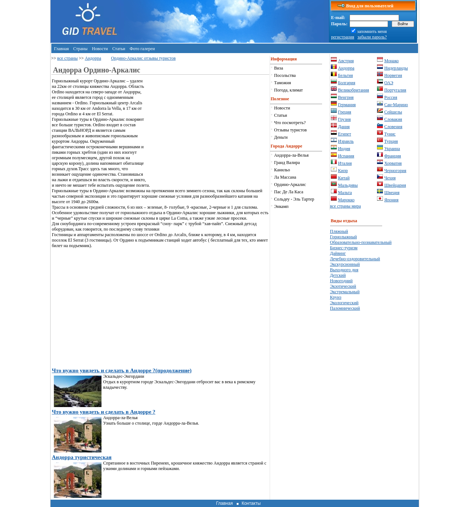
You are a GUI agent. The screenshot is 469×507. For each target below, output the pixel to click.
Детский (338, 275)
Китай (344, 177)
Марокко (346, 199)
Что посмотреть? (290, 122)
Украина (392, 148)
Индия (344, 148)
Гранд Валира (287, 162)
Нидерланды (396, 68)
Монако (391, 60)
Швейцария (395, 185)
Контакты (251, 503)
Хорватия (393, 163)
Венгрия (346, 97)
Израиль (346, 141)
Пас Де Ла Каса (288, 191)
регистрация (342, 37)
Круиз (335, 297)
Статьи (118, 48)
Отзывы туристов (290, 130)
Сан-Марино (396, 104)
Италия (345, 163)
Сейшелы (393, 112)
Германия (347, 104)
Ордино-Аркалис (290, 184)
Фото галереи (142, 48)
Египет (344, 134)
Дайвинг (338, 253)
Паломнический (345, 308)
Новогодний (341, 280)
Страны (80, 48)
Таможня (282, 82)
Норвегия (393, 75)
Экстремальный (345, 291)
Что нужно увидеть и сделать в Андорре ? (104, 412)
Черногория (395, 170)
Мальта (345, 192)
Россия (390, 97)
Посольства (285, 75)
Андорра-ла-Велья (291, 155)
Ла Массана (285, 177)
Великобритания (353, 90)
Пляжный (339, 231)
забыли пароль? (372, 37)
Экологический (344, 302)
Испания (346, 156)
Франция (392, 156)
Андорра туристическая (82, 457)
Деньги (281, 137)
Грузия (344, 119)
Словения (393, 126)
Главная (61, 48)
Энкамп (281, 206)
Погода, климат (288, 90)
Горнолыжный (343, 236)
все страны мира (345, 206)
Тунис (390, 134)
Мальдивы (348, 185)
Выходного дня (344, 269)
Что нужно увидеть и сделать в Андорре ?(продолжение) (122, 370)
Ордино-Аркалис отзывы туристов (143, 58)
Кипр (343, 170)
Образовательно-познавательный (361, 242)
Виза (278, 68)
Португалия (395, 90)
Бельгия (345, 75)
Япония (391, 199)
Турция (391, 141)
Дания (344, 126)
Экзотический (343, 286)
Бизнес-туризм (344, 247)
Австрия (346, 60)
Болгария (346, 82)
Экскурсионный (345, 264)
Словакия (393, 119)
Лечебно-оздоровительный (355, 258)
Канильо (282, 169)
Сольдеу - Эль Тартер (294, 199)
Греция (344, 112)
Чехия (390, 177)
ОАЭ (388, 82)
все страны (67, 58)
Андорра (93, 58)
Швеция (391, 192)
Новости (100, 48)
